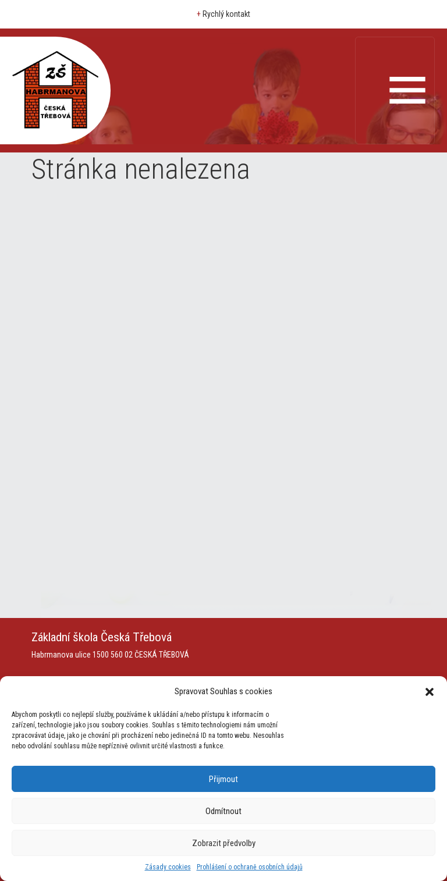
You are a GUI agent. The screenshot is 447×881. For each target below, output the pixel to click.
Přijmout (223, 779)
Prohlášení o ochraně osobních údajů (250, 867)
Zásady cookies (168, 867)
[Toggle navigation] (395, 90)
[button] (429, 691)
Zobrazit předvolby (224, 843)
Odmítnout (223, 811)
